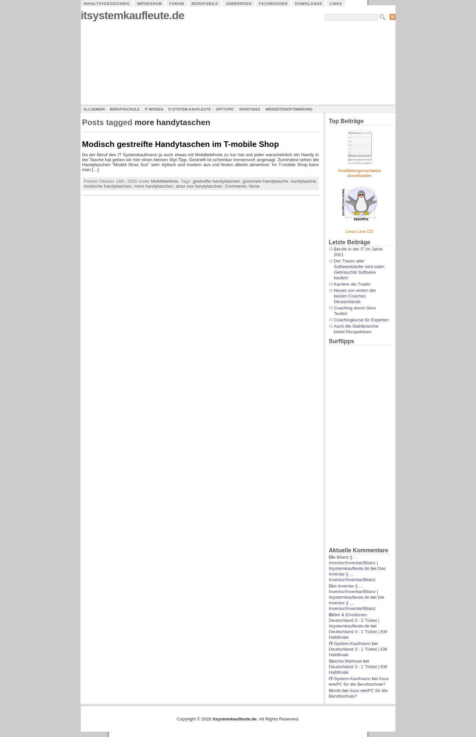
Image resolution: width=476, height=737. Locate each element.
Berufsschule (124, 109)
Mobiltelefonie (165, 181)
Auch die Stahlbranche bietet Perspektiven (356, 329)
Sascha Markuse (345, 661)
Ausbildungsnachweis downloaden (359, 173)
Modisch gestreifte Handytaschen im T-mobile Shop (180, 144)
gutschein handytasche (265, 181)
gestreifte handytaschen (216, 181)
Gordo (335, 690)
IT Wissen (154, 109)
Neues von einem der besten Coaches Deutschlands (355, 296)
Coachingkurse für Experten (361, 319)
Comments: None (242, 186)
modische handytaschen (108, 186)
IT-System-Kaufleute (189, 109)
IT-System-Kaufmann (350, 643)
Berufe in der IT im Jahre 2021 (358, 252)
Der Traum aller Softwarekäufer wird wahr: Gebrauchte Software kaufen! (359, 269)
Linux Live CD (359, 231)
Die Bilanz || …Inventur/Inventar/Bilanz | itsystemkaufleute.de (353, 563)
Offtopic (225, 109)
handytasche (303, 181)
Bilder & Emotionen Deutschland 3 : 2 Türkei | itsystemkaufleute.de (354, 620)
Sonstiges (249, 109)
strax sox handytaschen (199, 186)
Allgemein (94, 109)
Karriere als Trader (352, 284)
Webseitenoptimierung (289, 109)
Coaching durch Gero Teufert (355, 310)
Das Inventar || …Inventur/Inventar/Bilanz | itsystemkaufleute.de (353, 591)
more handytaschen (153, 186)
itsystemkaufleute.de (133, 15)
